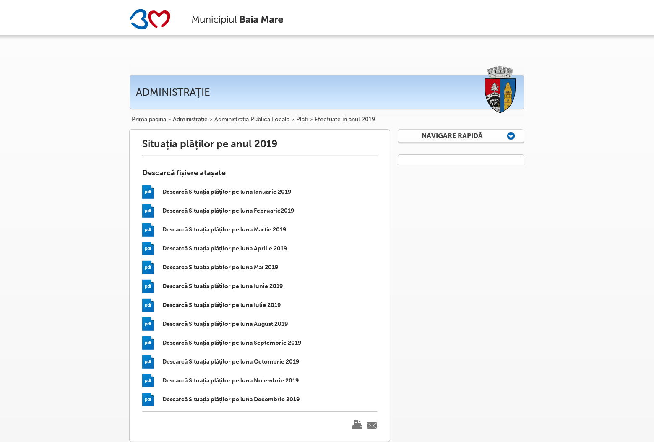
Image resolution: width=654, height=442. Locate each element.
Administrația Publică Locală (251, 119)
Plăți (302, 119)
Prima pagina (149, 119)
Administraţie (190, 119)
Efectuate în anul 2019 (345, 119)
